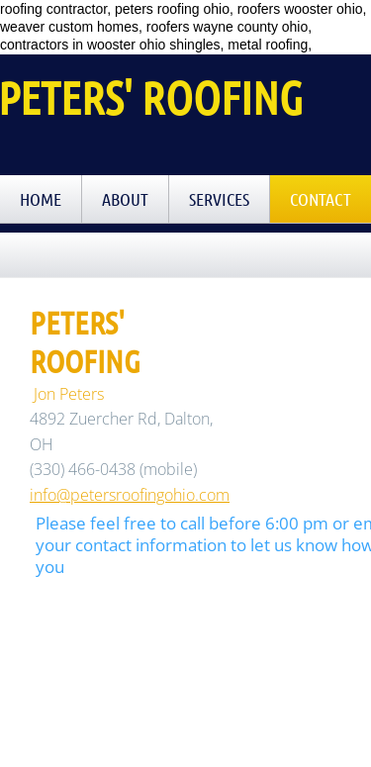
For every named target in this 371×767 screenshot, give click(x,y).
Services (219, 199)
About (125, 199)
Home (40, 199)
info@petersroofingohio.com (130, 495)
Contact (320, 199)
